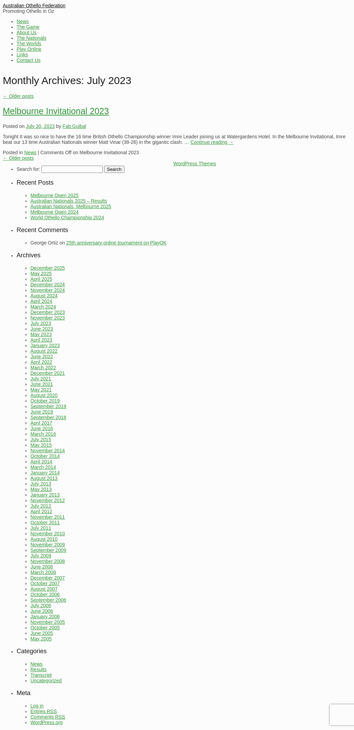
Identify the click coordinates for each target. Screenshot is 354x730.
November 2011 (47, 517)
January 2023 (45, 345)
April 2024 (41, 301)
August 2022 (44, 351)
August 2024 (44, 295)
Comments (47, 717)
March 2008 (43, 572)
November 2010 (47, 533)
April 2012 (41, 511)
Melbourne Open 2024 (54, 212)
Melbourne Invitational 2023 (56, 111)
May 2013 (41, 489)
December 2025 (47, 268)
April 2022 (41, 362)
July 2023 (40, 323)
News (23, 21)
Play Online (29, 49)
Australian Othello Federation (34, 5)
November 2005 (47, 622)
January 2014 (45, 472)
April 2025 (41, 279)
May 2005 (41, 638)
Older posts (18, 96)
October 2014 (45, 456)
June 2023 (41, 329)
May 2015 (41, 445)
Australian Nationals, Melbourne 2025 (70, 206)
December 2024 (47, 284)
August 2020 (44, 395)
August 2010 (44, 539)
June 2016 (41, 428)
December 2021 (47, 373)
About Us (27, 32)
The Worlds (29, 43)
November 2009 (47, 544)
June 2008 (41, 567)
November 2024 (47, 290)
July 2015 (40, 439)
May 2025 (41, 273)
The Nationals (31, 38)
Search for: (28, 169)
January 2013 (45, 495)
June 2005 (41, 633)
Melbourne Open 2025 (54, 195)
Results (38, 669)
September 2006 (48, 600)
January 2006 (45, 616)
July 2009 (40, 555)
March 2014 (43, 467)
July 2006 (40, 605)
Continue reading (212, 142)
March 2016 (43, 434)
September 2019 (48, 406)
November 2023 (47, 318)
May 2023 (41, 334)
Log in (37, 706)
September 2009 (48, 550)
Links (22, 54)
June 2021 (41, 384)
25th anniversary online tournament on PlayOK (116, 243)
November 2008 (47, 561)
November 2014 (47, 450)
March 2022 (43, 367)
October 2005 (45, 627)
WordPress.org (46, 722)
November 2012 (47, 500)
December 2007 (47, 578)
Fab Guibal (74, 126)
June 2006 (41, 611)
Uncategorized (46, 680)
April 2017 (41, 423)
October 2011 (45, 522)
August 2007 (44, 589)
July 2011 (40, 528)
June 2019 (41, 412)
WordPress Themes (195, 163)
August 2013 (44, 478)
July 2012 (40, 506)
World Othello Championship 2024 (67, 217)
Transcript (41, 675)
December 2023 (47, 312)
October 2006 (45, 594)
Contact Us (28, 60)
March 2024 (43, 306)
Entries (43, 711)
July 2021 (40, 378)
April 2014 (41, 461)
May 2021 (41, 389)
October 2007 (45, 583)
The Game (28, 27)
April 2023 (41, 340)
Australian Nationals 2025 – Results (68, 201)
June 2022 (41, 356)
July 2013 (40, 484)
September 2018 (48, 417)
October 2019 (45, 401)
